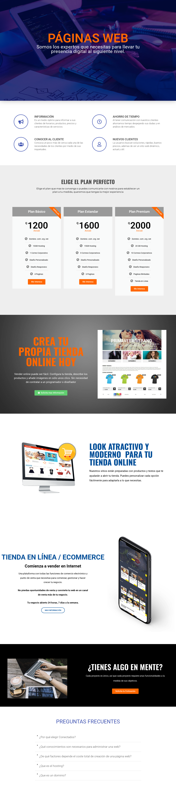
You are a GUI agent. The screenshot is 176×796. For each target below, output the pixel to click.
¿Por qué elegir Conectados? (57, 737)
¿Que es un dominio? (52, 775)
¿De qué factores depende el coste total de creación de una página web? (85, 756)
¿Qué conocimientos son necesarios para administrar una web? (79, 746)
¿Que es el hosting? (51, 766)
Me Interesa (36, 282)
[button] (88, 737)
